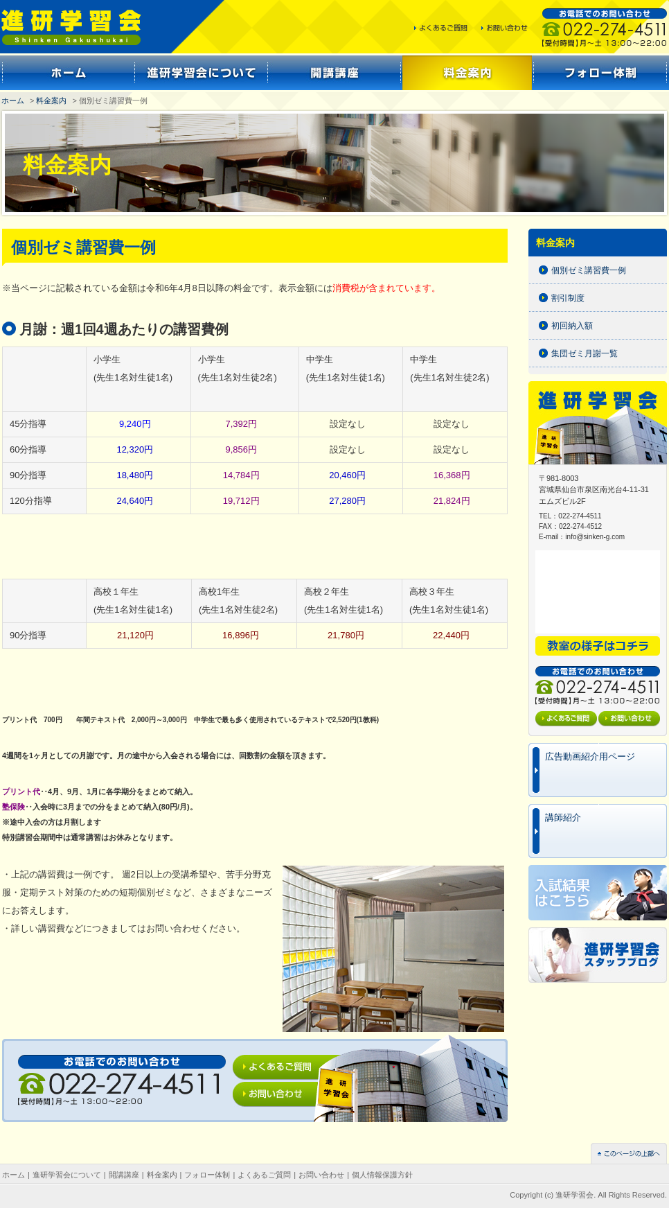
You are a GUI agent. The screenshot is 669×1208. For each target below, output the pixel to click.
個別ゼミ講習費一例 (588, 270)
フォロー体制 (207, 1175)
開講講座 (124, 1175)
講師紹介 (563, 817)
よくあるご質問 (264, 1175)
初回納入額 (572, 326)
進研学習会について (67, 1175)
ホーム (12, 100)
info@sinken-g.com (595, 537)
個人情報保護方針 (382, 1175)
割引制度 (568, 298)
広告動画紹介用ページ (590, 756)
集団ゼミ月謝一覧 (584, 353)
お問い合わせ (321, 1175)
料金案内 (51, 100)
